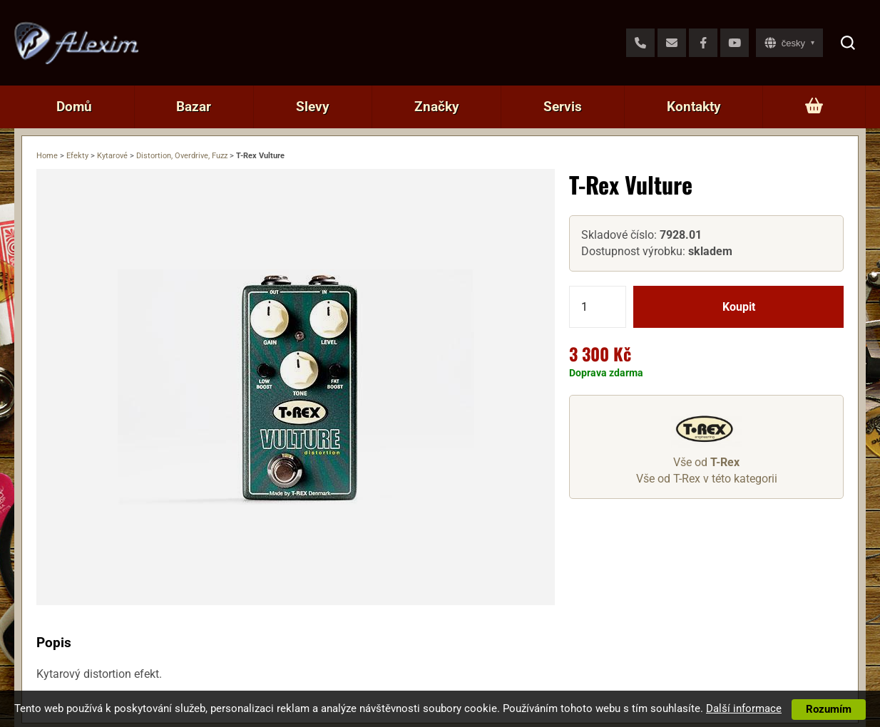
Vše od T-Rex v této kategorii (706, 478)
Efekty (77, 155)
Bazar (193, 106)
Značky (436, 106)
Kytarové (112, 155)
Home (47, 155)
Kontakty (694, 106)
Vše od (706, 462)
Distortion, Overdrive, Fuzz (181, 155)
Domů (74, 106)
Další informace (744, 708)
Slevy (312, 106)
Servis (562, 106)
